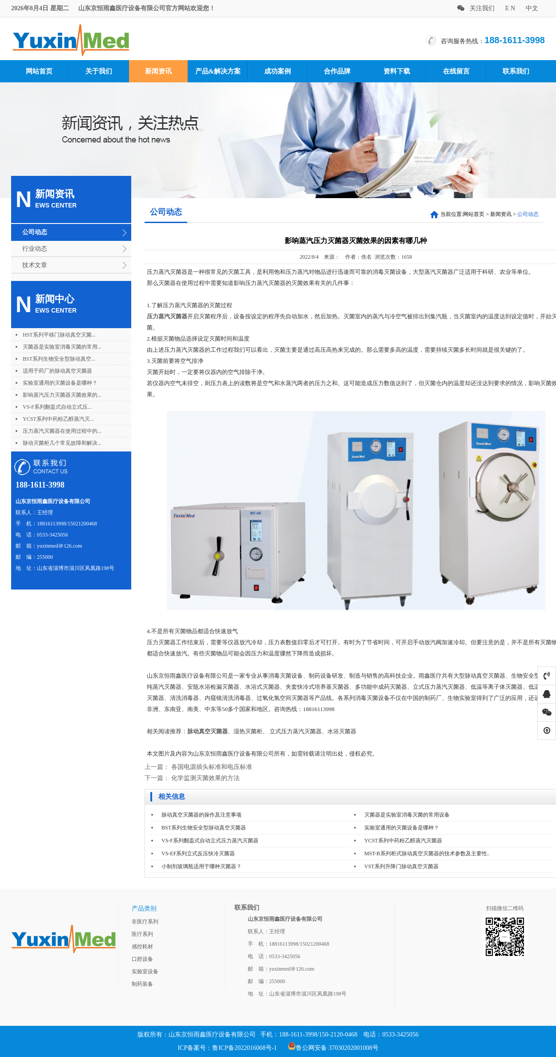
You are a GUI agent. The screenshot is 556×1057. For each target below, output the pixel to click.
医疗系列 (142, 934)
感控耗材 (142, 946)
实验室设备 (145, 971)
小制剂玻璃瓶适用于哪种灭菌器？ (201, 866)
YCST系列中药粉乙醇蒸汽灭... (58, 419)
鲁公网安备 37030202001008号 (333, 1048)
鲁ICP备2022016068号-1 (244, 1048)
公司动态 (34, 232)
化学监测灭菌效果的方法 (205, 778)
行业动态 (34, 248)
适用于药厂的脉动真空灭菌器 (57, 371)
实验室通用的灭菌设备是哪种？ (60, 383)
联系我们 (516, 71)
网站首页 (39, 71)
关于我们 (98, 71)
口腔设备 (142, 959)
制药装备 (142, 984)
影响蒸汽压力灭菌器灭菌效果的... (62, 395)
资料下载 (396, 71)
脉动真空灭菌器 (207, 731)
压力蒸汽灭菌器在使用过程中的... (62, 431)
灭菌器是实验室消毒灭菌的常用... (62, 347)
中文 (532, 8)
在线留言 (456, 71)
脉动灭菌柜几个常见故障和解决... (62, 443)
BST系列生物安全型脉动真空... (59, 359)
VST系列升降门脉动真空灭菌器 (401, 866)
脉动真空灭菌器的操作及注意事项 (201, 815)
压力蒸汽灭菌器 (167, 316)
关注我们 (476, 8)
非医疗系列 (145, 922)
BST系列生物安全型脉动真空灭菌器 (203, 828)
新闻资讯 (158, 71)
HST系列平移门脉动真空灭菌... (59, 335)
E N (510, 8)
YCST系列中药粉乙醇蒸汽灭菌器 (403, 840)
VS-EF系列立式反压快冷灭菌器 (198, 853)
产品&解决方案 (218, 71)
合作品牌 (337, 71)
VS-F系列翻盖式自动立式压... (57, 407)
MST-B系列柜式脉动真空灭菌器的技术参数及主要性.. (427, 853)
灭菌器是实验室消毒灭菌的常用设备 (407, 815)
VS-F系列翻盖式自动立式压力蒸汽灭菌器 (209, 840)
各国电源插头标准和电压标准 (211, 767)
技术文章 (34, 265)
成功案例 (277, 71)
